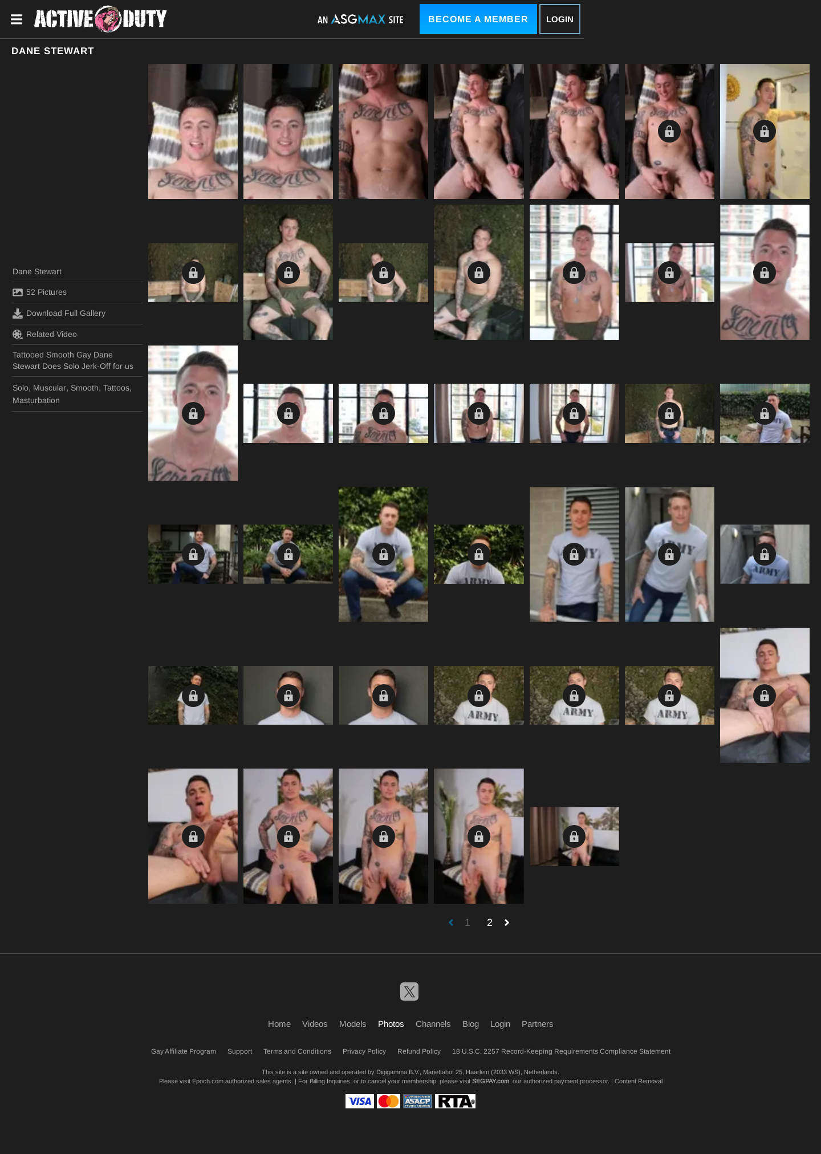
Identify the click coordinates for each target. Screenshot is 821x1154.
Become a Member (478, 19)
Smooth (85, 387)
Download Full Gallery (59, 313)
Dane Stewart (37, 271)
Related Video (45, 334)
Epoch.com (207, 1081)
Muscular (49, 387)
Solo (21, 387)
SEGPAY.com (490, 1081)
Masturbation (36, 400)
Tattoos (116, 387)
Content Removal (639, 1081)
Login (560, 19)
